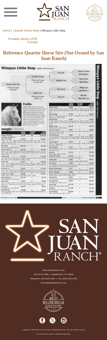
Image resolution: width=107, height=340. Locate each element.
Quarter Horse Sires (26, 30)
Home (6, 30)
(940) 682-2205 (48, 278)
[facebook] (42, 323)
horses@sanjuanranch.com (53, 283)
